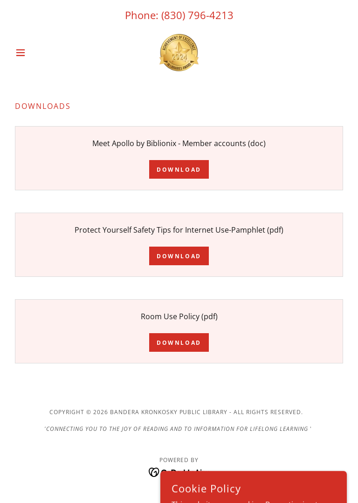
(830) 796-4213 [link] (197, 15)
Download (179, 170)
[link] (179, 52)
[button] (36, 52)
